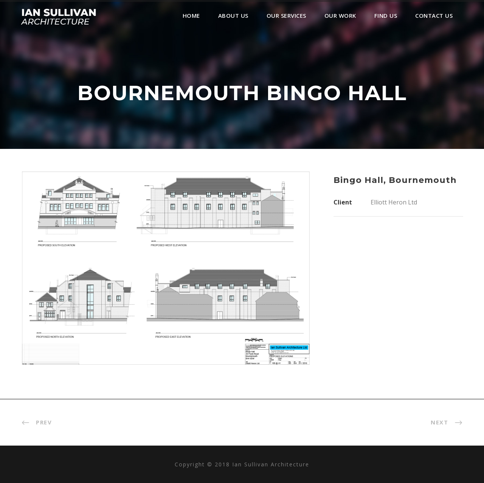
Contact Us (434, 15)
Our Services (286, 15)
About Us (233, 15)
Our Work (340, 15)
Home (191, 15)
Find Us (385, 15)
